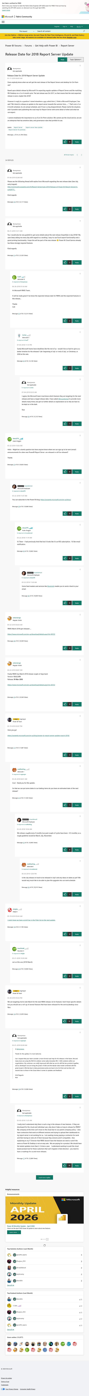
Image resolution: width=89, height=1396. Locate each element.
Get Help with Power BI (46, 45)
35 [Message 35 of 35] (14, 202)
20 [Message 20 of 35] (19, 969)
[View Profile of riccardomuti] (28, 486)
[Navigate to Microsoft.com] (7, 16)
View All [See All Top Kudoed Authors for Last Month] (10, 1329)
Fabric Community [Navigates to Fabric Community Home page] (24, 16)
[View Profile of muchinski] (21, 948)
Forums (28, 45)
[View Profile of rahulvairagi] (17, 618)
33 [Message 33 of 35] (24, 361)
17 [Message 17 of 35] (24, 1158)
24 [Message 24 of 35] (28, 887)
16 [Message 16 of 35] (19, 1089)
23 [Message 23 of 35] (24, 842)
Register (56, 26)
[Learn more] (14, 1232)
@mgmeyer (20, 1049)
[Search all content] (61, 31)
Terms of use (5, 1381)
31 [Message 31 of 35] (14, 255)
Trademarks (4, 1385)
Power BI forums (13, 45)
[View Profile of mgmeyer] (23, 719)
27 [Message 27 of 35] (14, 464)
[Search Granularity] (27, 31)
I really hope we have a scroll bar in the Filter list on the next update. (31, 920)
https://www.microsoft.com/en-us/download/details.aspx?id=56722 (31, 634)
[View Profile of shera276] (16, 438)
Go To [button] (79, 26)
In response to (19, 282)
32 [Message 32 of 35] (19, 313)
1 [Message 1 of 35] (13, 135)
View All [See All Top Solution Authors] (10, 1285)
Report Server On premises (17, 129)
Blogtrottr (50, 586)
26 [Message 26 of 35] (14, 641)
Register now (71, 37)
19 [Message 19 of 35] (14, 927)
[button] (62, 59)
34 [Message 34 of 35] (28, 416)
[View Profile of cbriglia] (15, 909)
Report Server (67, 45)
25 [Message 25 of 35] (14, 697)
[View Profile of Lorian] (24, 335)
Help (71, 26)
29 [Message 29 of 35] (24, 551)
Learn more (6, 10)
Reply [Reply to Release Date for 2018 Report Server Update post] (77, 142)
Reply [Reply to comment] (77, 209)
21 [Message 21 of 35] (14, 748)
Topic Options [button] (75, 59)
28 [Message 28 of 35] (19, 506)
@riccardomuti (63, 399)
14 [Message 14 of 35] (14, 1014)
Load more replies (44, 1177)
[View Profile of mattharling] (21, 769)
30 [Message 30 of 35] (28, 596)
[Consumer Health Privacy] (27, 1389)
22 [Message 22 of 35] (19, 798)
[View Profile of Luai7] (19, 277)
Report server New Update (34, 127)
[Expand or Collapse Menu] (3, 22)
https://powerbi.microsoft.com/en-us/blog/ (55, 500)
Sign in (65, 26)
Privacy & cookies (6, 1378)
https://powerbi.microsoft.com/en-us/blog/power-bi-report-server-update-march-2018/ (38, 735)
